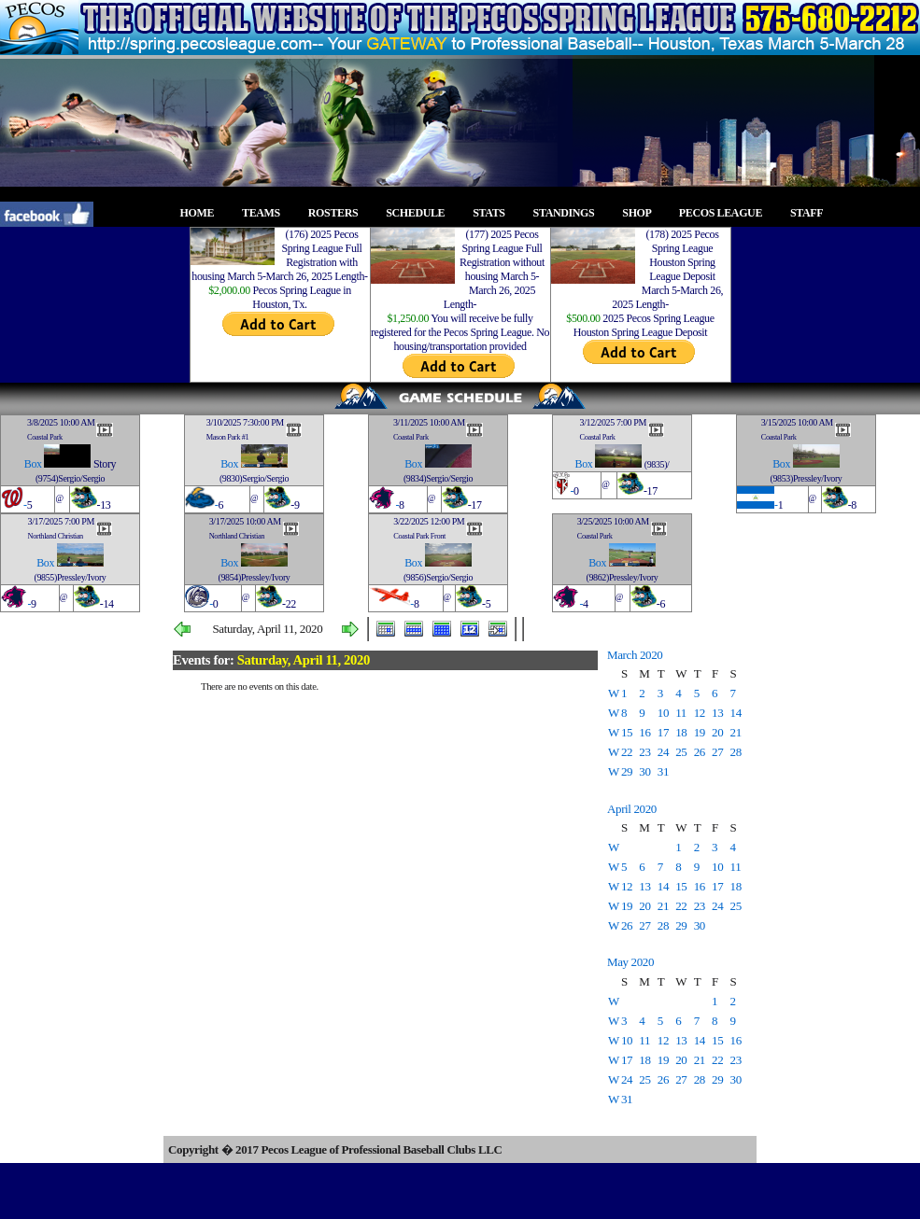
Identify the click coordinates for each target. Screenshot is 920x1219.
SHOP (641, 212)
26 (699, 752)
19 (699, 732)
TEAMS (266, 212)
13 (717, 713)
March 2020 (634, 655)
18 (680, 732)
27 (717, 752)
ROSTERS (338, 212)
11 (680, 713)
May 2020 (630, 962)
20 (717, 732)
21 (736, 732)
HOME (202, 212)
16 (644, 732)
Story (104, 463)
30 (644, 771)
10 (663, 713)
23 (644, 752)
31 (663, 771)
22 (626, 752)
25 (680, 752)
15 (626, 732)
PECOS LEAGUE (726, 212)
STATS (494, 212)
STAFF (811, 212)
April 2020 (632, 809)
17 (663, 732)
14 (736, 713)
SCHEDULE (421, 212)
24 (663, 752)
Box (33, 463)
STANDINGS (569, 212)
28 (736, 752)
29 (626, 771)
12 (699, 713)
